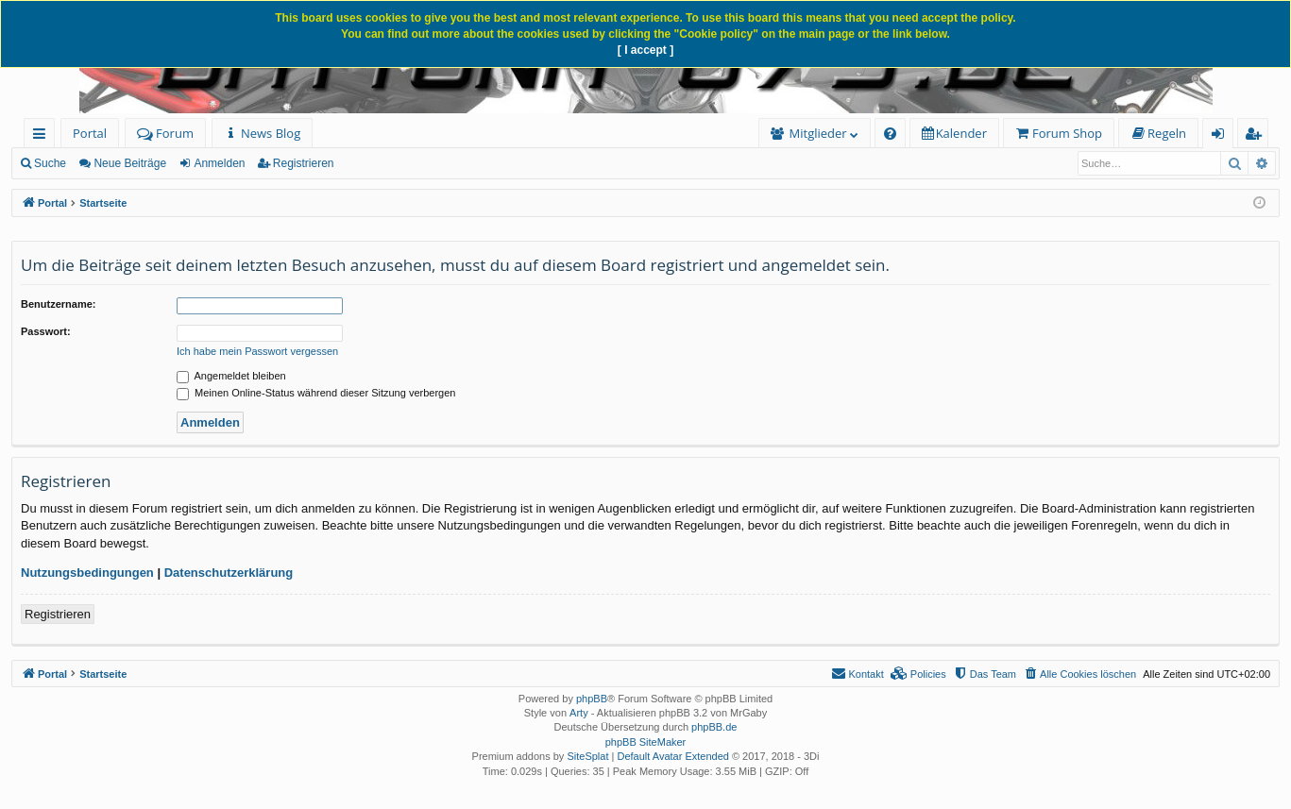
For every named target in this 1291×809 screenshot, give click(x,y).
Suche (50, 163)
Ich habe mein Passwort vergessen (257, 351)
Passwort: (46, 331)
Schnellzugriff (43, 136)
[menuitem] (262, 133)
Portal (90, 133)
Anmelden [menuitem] (1223, 136)
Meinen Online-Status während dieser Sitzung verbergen (316, 392)
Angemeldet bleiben (231, 375)
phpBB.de (714, 727)
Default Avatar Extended (672, 756)
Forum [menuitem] (165, 133)
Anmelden (219, 163)
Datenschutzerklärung (229, 572)
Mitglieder (818, 133)
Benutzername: (58, 304)
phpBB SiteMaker (646, 742)
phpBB (591, 698)
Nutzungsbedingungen (87, 572)
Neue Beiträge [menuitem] (129, 163)
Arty (578, 712)
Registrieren (303, 163)
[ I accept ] (645, 50)
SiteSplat (587, 756)
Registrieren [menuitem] (1257, 136)
